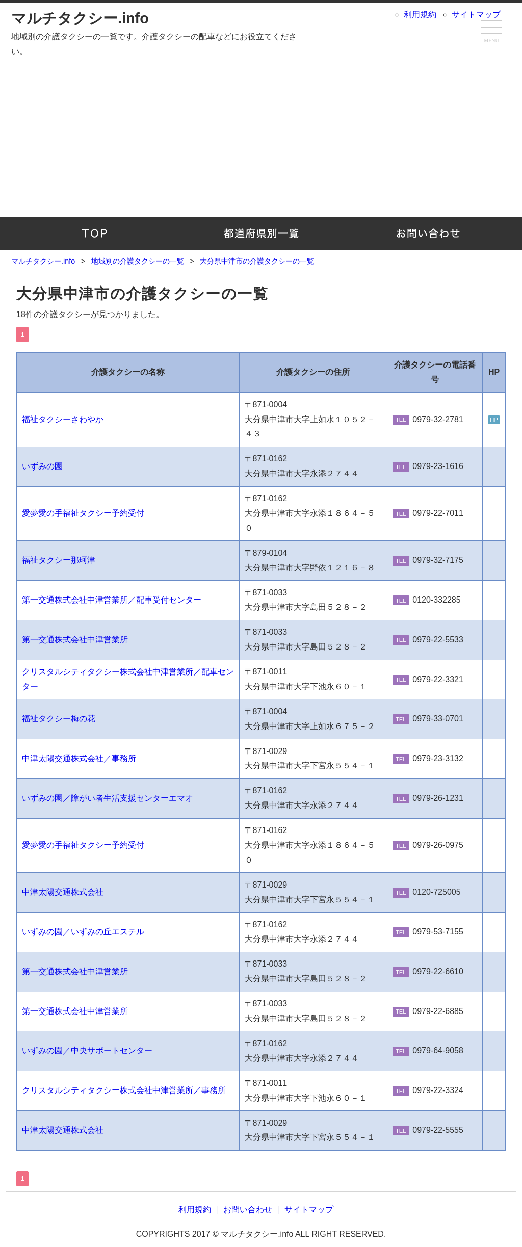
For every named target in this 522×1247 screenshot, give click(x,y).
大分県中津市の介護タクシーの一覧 (142, 293)
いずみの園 (42, 466)
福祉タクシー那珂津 (58, 560)
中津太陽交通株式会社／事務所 (79, 758)
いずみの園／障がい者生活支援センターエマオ (107, 798)
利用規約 (420, 14)
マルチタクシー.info (80, 18)
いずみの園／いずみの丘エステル (83, 931)
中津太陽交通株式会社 (62, 892)
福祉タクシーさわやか (62, 419)
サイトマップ (476, 14)
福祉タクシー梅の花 (58, 718)
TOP (94, 233)
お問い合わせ (427, 233)
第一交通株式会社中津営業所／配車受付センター (111, 599)
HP (494, 420)
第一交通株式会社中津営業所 (75, 639)
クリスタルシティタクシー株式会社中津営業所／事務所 (124, 1090)
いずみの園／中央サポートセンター (87, 1050)
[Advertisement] (261, 135)
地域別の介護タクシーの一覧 (261, 233)
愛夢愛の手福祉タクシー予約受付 (83, 513)
